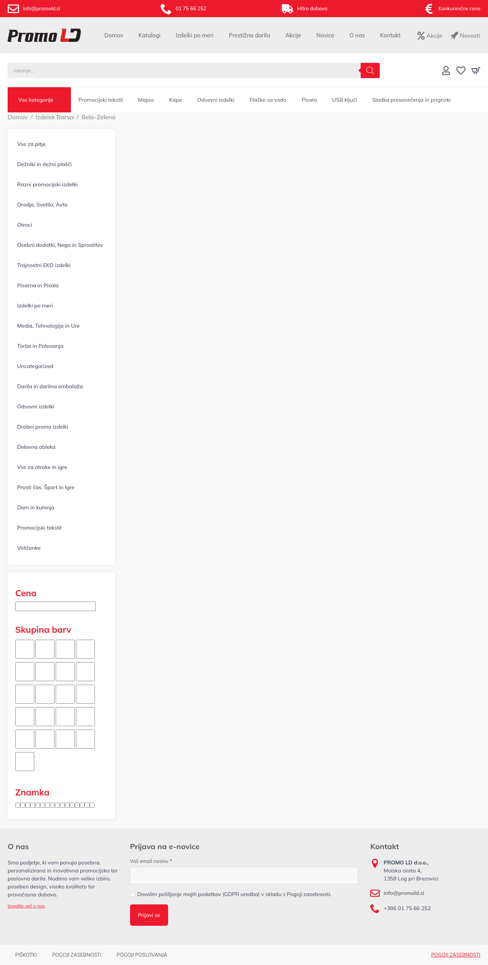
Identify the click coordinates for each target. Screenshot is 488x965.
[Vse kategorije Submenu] (60, 99)
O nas (357, 35)
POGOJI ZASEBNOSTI (455, 955)
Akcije (293, 35)
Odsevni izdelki (215, 99)
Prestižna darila (249, 35)
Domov (113, 35)
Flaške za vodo (268, 99)
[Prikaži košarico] (475, 70)
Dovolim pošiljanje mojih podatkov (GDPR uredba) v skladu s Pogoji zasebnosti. (234, 894)
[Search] (370, 70)
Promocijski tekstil (101, 99)
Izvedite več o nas (26, 906)
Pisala (309, 99)
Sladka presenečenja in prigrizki (411, 99)
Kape (175, 99)
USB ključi (344, 99)
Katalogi (149, 35)
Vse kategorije (35, 99)
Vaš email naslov (151, 861)
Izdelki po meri (195, 35)
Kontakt (390, 35)
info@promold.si (404, 893)
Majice (146, 99)
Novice (325, 35)
